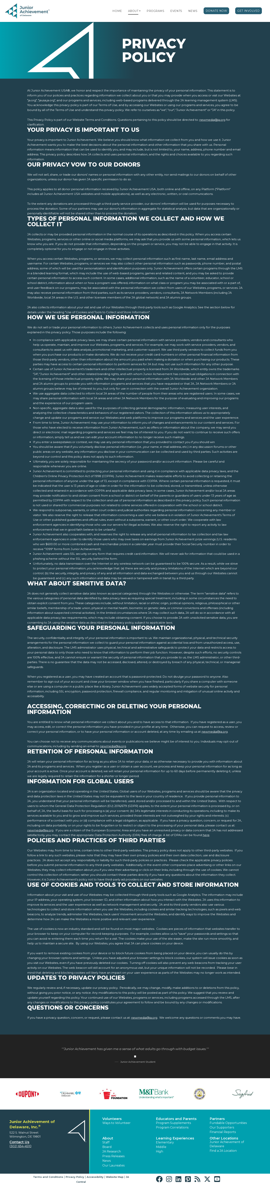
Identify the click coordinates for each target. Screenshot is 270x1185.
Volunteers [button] (112, 1119)
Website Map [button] (114, 1176)
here (206, 835)
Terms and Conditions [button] (48, 1176)
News (193, 11)
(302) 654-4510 (20, 1146)
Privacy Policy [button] (75, 1176)
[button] (140, 11)
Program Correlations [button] (172, 1127)
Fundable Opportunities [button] (228, 1123)
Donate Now (216, 10)
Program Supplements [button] (173, 1123)
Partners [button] (217, 1119)
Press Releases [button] (113, 1156)
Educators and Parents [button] (176, 1119)
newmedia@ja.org (212, 120)
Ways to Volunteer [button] (116, 1123)
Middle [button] (161, 1147)
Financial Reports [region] (223, 1132)
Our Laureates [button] (113, 1165)
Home (117, 11)
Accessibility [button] (95, 1176)
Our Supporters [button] (222, 1127)
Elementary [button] (165, 1142)
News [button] (106, 1161)
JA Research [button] (111, 1151)
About (133, 11)
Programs (155, 11)
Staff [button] (106, 1142)
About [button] (107, 1138)
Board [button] (107, 1147)
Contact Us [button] (19, 1142)
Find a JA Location (223, 1150)
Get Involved (248, 10)
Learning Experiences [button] (175, 1138)
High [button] (159, 1151)
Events (176, 11)
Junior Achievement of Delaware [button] (227, 1144)
